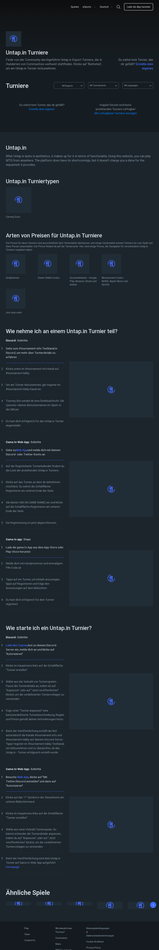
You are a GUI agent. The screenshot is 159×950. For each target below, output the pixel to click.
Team (27, 934)
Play (26, 928)
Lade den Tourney (17, 645)
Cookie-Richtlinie (95, 941)
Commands (61, 938)
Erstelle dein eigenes (42, 109)
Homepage (12, 867)
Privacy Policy (93, 947)
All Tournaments (98, 85)
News (58, 944)
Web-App (21, 450)
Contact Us (29, 940)
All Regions (64, 85)
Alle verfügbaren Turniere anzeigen (115, 113)
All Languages (131, 85)
